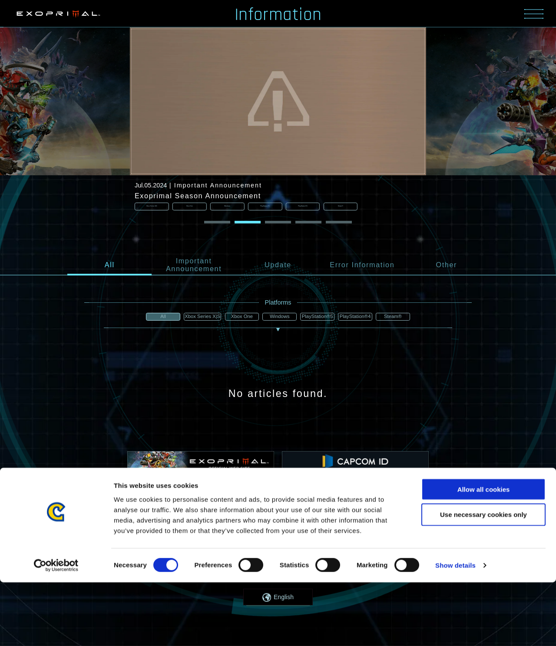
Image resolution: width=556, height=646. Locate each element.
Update (278, 265)
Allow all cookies (483, 552)
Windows (278, 317)
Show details (455, 629)
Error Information (362, 265)
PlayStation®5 (319, 317)
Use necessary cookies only (483, 578)
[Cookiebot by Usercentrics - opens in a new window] (56, 629)
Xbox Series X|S (196, 317)
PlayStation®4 (360, 317)
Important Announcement (194, 265)
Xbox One (237, 317)
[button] (217, 223)
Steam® (401, 317)
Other (446, 265)
